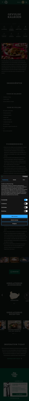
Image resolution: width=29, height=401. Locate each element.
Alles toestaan (14, 216)
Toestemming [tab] (5, 179)
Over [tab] (24, 179)
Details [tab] (14, 179)
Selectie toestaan (14, 220)
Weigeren (14, 223)
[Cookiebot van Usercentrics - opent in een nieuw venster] (22, 176)
